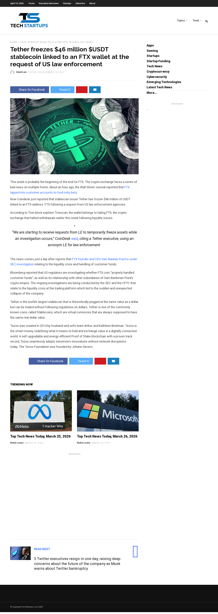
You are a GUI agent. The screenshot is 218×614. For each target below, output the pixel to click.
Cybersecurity (157, 78)
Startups (67, 3)
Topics (181, 20)
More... (152, 94)
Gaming (152, 52)
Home (32, 3)
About (92, 3)
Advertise (80, 3)
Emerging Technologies (164, 84)
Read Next (42, 551)
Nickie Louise (17, 445)
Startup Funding (158, 63)
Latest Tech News (159, 89)
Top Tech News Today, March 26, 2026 (107, 438)
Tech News (154, 68)
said (74, 240)
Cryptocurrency (158, 73)
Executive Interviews (49, 3)
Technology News (81, 44)
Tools (196, 20)
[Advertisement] (74, 497)
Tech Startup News (33, 44)
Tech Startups (58, 44)
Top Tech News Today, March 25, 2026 (40, 438)
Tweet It (62, 91)
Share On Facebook (29, 91)
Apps (150, 47)
